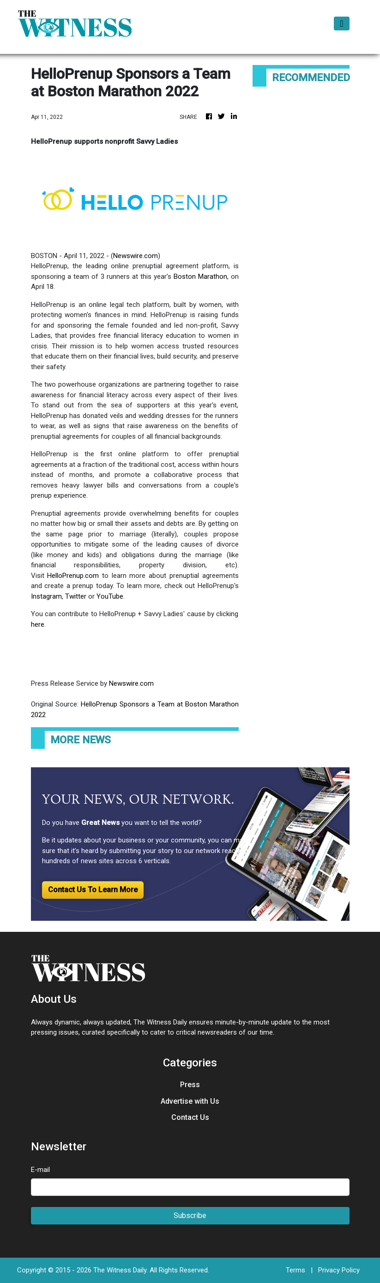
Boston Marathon (199, 276)
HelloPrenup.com (73, 575)
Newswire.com (135, 256)
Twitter (75, 596)
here (37, 624)
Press (190, 1084)
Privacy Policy (339, 1270)
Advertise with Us (190, 1101)
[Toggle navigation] (341, 23)
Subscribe (190, 1215)
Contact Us (190, 1117)
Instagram (46, 596)
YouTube (110, 596)
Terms (295, 1270)
